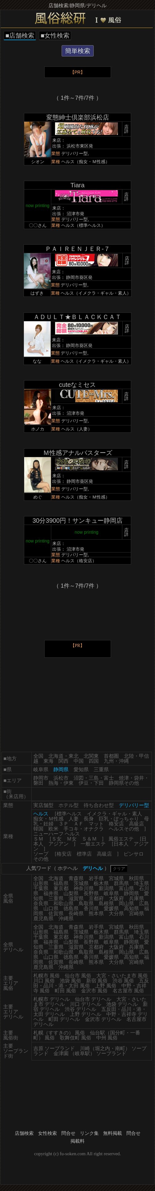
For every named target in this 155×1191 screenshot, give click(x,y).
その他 (40, 859)
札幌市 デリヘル (51, 999)
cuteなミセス (77, 384)
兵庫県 (136, 898)
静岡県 (131, 893)
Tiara (77, 185)
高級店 (136, 823)
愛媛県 (111, 908)
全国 (38, 756)
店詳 (126, 129)
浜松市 (61, 778)
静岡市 (40, 778)
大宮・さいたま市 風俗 (122, 975)
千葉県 (40, 888)
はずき (37, 293)
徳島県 (71, 908)
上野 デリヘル (85, 1014)
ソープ (40, 854)
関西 (63, 761)
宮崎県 (136, 913)
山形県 (40, 883)
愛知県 (81, 769)
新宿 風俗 (97, 980)
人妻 (74, 818)
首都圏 (111, 756)
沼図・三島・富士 (94, 778)
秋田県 (136, 878)
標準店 (84, 854)
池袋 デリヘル (122, 1004)
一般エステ (93, 844)
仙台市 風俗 (78, 975)
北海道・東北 (63, 756)
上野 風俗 (105, 985)
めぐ (37, 496)
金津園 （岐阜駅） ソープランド (89, 1053)
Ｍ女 (72, 838)
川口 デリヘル (85, 1004)
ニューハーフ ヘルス (56, 833)
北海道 (56, 878)
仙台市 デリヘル (93, 999)
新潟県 (106, 888)
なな (37, 361)
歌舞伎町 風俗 (75, 1037)
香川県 (91, 908)
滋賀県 (76, 898)
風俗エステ (121, 838)
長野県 (91, 893)
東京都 (61, 888)
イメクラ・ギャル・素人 (114, 813)
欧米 (53, 828)
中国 (79, 761)
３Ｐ (63, 823)
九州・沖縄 (116, 761)
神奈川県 (84, 888)
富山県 (126, 888)
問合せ (68, 1133)
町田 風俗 (65, 990)
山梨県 (71, 893)
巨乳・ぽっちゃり (119, 818)
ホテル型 (68, 805)
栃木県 (101, 883)
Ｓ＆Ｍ (89, 838)
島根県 (106, 903)
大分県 (116, 913)
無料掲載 (112, 1133)
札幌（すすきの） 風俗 (59, 1032)
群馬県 (121, 883)
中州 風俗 (107, 1037)
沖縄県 (66, 918)
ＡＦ (79, 823)
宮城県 (116, 878)
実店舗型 (43, 805)
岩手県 (96, 878)
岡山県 (126, 903)
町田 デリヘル (64, 1019)
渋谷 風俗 (123, 980)
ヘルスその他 (124, 828)
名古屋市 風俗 (128, 990)
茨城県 (81, 883)
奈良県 (40, 903)
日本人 (121, 844)
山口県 (50, 908)
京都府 (96, 898)
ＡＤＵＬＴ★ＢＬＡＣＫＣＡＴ (77, 316)
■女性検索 (55, 35)
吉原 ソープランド (54, 1048)
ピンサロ (134, 854)
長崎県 (76, 913)
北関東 (91, 756)
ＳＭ (38, 838)
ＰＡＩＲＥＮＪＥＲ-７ (77, 248)
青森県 (76, 878)
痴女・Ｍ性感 (48, 818)
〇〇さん (38, 225)
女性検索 (47, 1133)
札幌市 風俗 (46, 975)
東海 (48, 761)
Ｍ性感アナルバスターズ (77, 452)
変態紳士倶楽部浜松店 (77, 117)
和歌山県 (63, 903)
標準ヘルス (69, 813)
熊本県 (96, 913)
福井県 (50, 893)
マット (96, 823)
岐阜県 (40, 769)
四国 (94, 761)
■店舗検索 (19, 35)
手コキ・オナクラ (84, 828)
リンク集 (89, 1133)
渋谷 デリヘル (80, 1009)
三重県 (101, 769)
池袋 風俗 (70, 980)
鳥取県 (86, 903)
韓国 (38, 828)
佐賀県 (56, 913)
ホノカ (37, 428)
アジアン (58, 844)
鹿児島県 (43, 918)
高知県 (131, 908)
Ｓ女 (57, 838)
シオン (37, 161)
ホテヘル (68, 868)
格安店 (116, 823)
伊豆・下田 (91, 783)
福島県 (61, 883)
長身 (89, 818)
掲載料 (77, 1141)
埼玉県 (141, 883)
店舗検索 (24, 1133)
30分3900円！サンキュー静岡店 (77, 520)
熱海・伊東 (61, 783)
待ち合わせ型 (99, 805)
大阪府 (116, 898)
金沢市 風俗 (94, 990)
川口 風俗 (44, 980)
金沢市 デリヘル (103, 1019)
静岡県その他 (124, 783)
